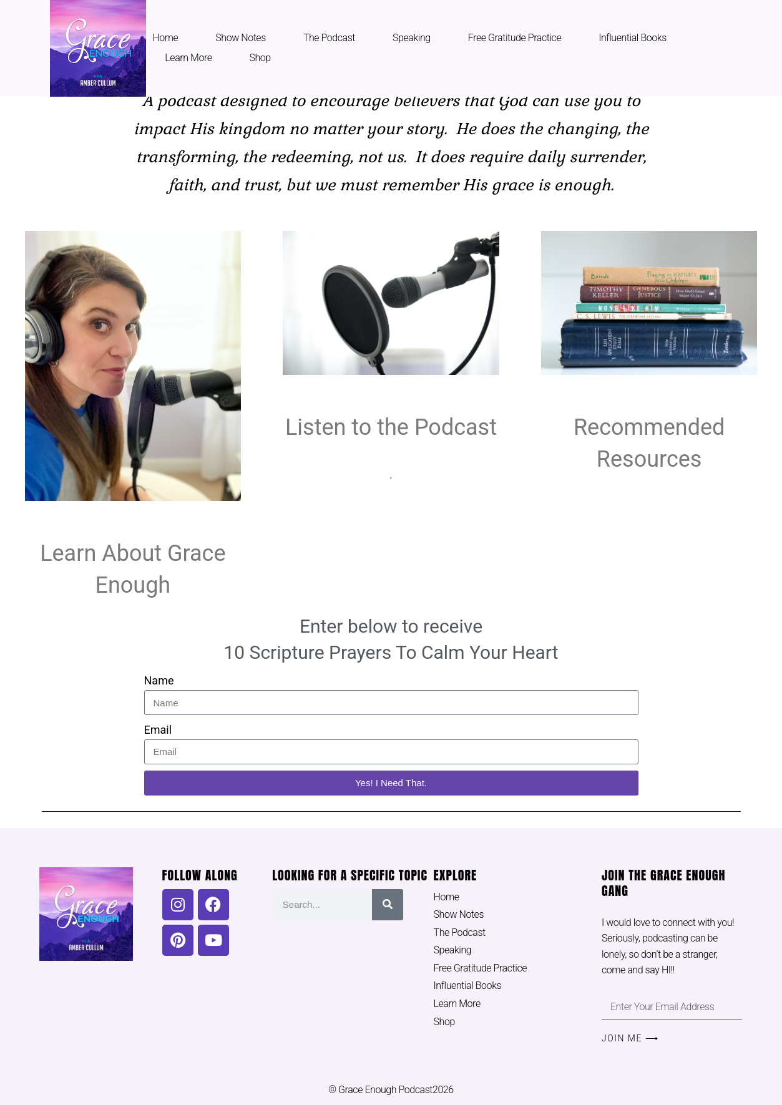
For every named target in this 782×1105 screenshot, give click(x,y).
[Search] (387, 904)
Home (165, 38)
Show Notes (240, 38)
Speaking (412, 38)
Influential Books (633, 38)
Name (159, 680)
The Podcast (329, 38)
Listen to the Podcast (391, 427)
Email (158, 729)
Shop (260, 58)
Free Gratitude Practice (514, 38)
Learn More (188, 58)
